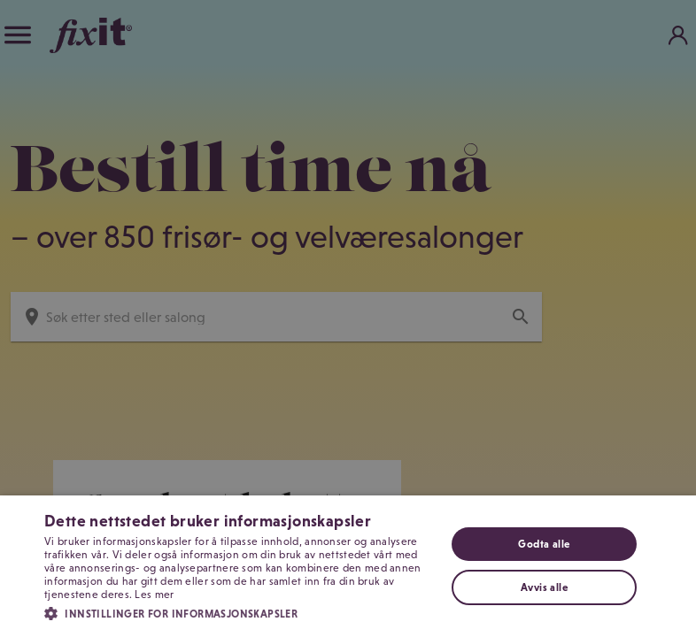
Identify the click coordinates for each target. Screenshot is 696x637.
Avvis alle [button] (544, 587)
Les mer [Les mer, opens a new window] (154, 594)
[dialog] (348, 318)
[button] (238, 612)
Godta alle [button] (543, 544)
